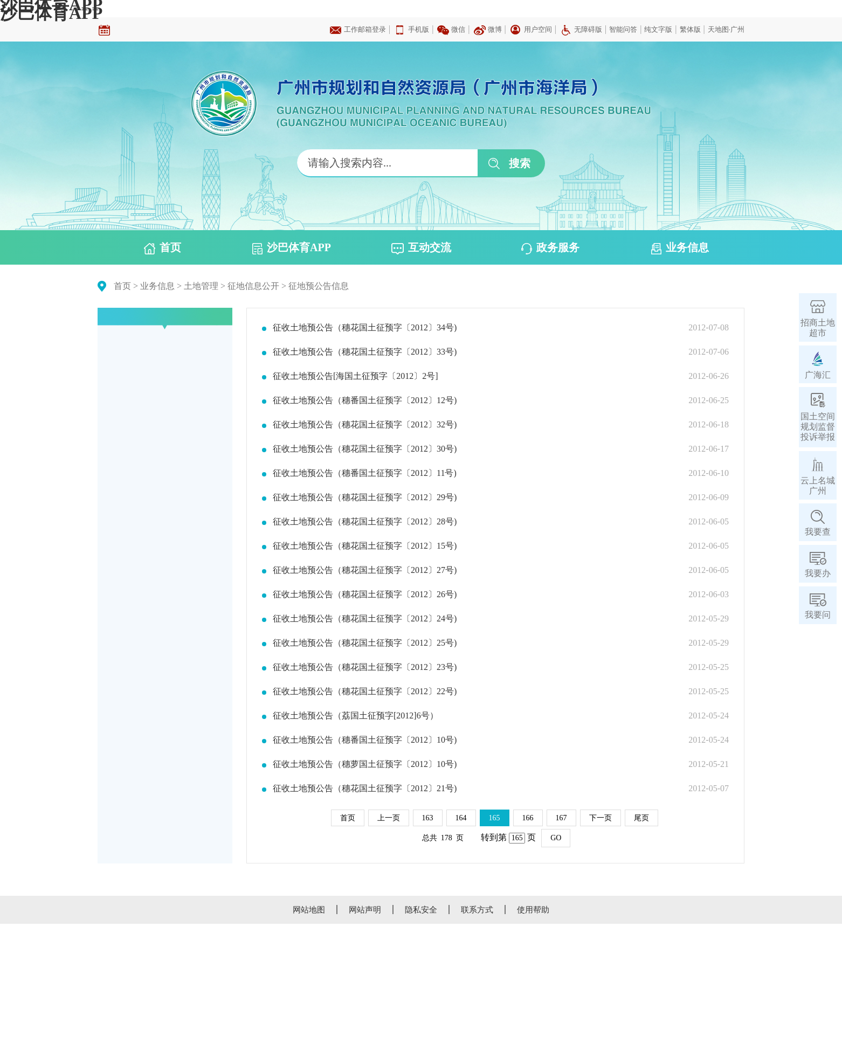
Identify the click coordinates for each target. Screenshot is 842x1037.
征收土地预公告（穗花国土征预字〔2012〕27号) (365, 570)
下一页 (600, 818)
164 (461, 818)
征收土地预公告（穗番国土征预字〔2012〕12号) (365, 400)
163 (427, 818)
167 (561, 818)
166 (528, 818)
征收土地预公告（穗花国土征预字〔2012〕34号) (365, 327)
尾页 (641, 818)
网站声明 (365, 909)
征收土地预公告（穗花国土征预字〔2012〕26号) (365, 594)
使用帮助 (533, 909)
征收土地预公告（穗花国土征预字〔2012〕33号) (365, 352)
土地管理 (201, 286)
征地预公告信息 (318, 286)
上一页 (388, 818)
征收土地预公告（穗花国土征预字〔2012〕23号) (365, 667)
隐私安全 (421, 909)
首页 (162, 247)
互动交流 (421, 247)
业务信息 (680, 247)
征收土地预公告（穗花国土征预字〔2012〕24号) (365, 618)
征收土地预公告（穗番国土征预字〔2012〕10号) (365, 740)
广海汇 (818, 374)
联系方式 (477, 909)
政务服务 (550, 247)
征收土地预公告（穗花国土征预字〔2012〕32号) (365, 424)
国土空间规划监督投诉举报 (817, 426)
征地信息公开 (253, 286)
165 (494, 818)
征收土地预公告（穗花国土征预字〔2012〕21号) (365, 788)
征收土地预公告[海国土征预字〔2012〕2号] (355, 376)
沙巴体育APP (51, 13)
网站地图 (309, 909)
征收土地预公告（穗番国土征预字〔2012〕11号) (365, 473)
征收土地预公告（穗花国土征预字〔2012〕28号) (365, 521)
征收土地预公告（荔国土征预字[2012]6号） (355, 715)
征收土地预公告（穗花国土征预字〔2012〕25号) (365, 643)
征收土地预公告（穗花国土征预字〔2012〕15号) (365, 546)
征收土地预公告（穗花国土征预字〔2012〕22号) (365, 691)
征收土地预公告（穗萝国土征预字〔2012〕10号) (365, 764)
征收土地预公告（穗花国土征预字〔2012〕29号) (365, 497)
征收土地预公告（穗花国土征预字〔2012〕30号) (365, 449)
